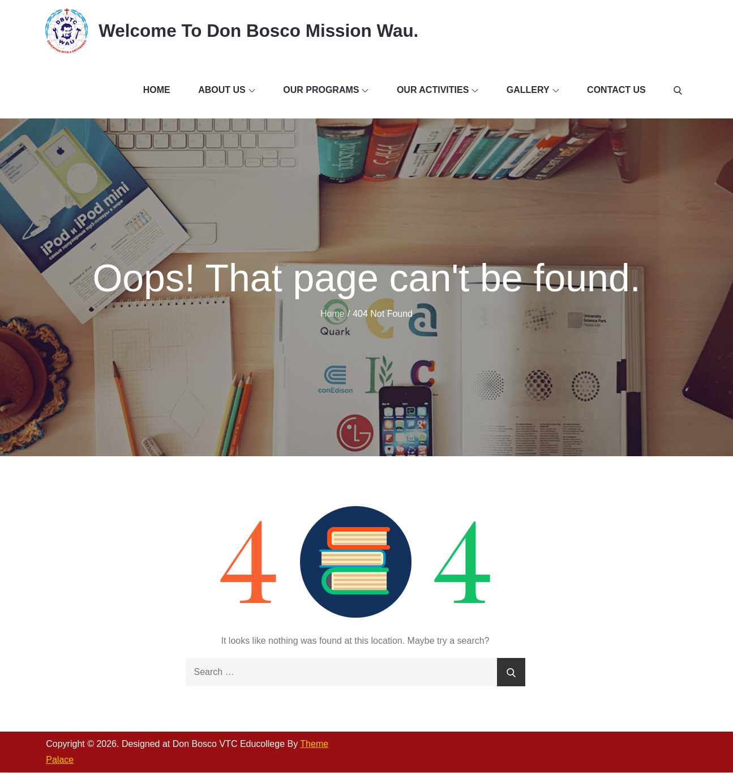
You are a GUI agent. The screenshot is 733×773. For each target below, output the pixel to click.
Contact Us (616, 90)
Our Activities (437, 90)
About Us (226, 90)
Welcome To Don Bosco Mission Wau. (262, 30)
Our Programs (325, 90)
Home (156, 90)
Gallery (533, 90)
